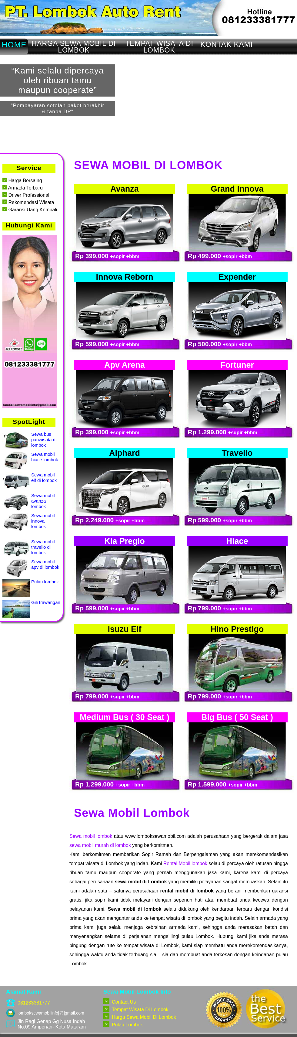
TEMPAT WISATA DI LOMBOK (159, 46)
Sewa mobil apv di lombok (45, 564)
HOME (14, 44)
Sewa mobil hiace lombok (44, 457)
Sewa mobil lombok (90, 836)
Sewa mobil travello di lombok (43, 547)
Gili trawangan (45, 602)
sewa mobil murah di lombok (100, 845)
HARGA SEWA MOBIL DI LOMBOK (74, 46)
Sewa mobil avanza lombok (43, 501)
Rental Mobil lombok (185, 863)
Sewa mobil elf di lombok (44, 477)
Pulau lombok (45, 581)
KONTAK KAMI (226, 44)
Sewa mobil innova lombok (43, 521)
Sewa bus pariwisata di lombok (43, 440)
